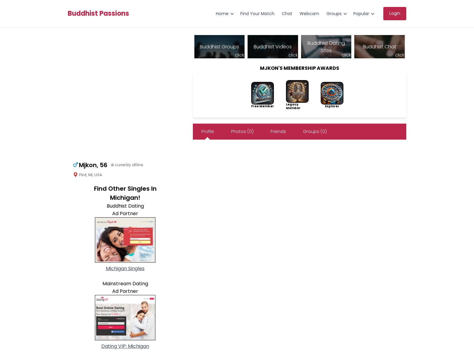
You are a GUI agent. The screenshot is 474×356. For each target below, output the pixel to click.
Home (222, 14)
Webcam (309, 14)
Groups (334, 14)
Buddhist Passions (98, 13)
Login (394, 13)
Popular (361, 14)
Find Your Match (257, 14)
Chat (287, 14)
